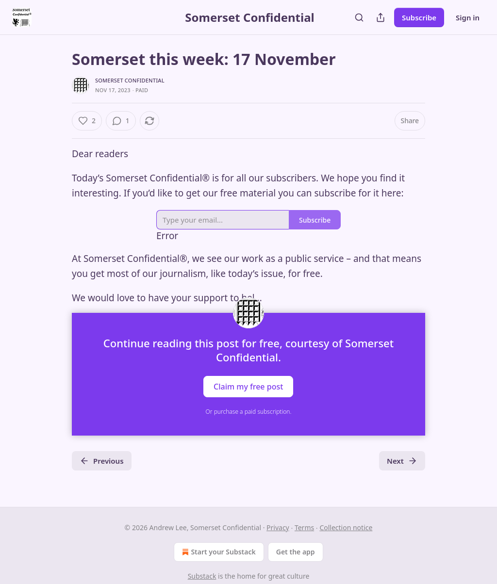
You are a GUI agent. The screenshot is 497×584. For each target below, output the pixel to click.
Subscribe (419, 17)
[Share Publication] (380, 17)
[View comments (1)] (121, 120)
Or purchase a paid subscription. (249, 411)
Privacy (277, 527)
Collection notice (345, 527)
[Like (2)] (87, 120)
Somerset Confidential (130, 80)
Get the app (295, 551)
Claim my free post (248, 386)
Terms (304, 527)
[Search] (359, 17)
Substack (202, 576)
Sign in (468, 17)
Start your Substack (217, 552)
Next (402, 461)
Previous (102, 461)
